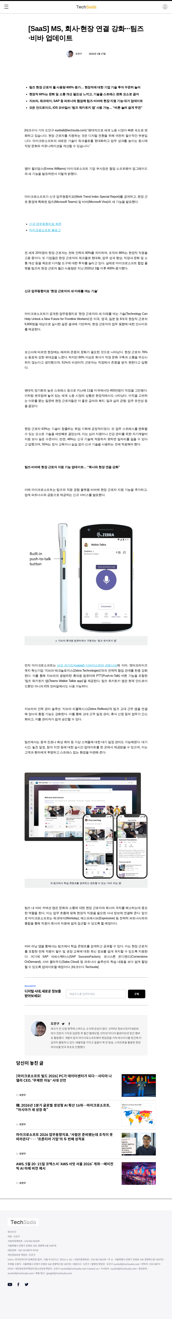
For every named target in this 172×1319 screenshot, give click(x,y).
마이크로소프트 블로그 (45, 230)
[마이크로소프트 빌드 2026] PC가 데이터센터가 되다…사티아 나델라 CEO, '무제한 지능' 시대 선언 (64, 1078)
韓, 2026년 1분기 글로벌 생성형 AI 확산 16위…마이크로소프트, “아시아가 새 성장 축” (63, 1107)
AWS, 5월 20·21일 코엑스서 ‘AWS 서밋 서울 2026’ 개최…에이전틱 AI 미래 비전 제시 (64, 1166)
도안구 (79, 53)
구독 (136, 994)
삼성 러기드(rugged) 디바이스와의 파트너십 (87, 665)
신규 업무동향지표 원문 (45, 224)
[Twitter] (63, 1023)
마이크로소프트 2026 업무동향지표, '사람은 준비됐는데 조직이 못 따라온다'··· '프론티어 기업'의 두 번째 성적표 (64, 1137)
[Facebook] (69, 1023)
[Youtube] (10, 1284)
